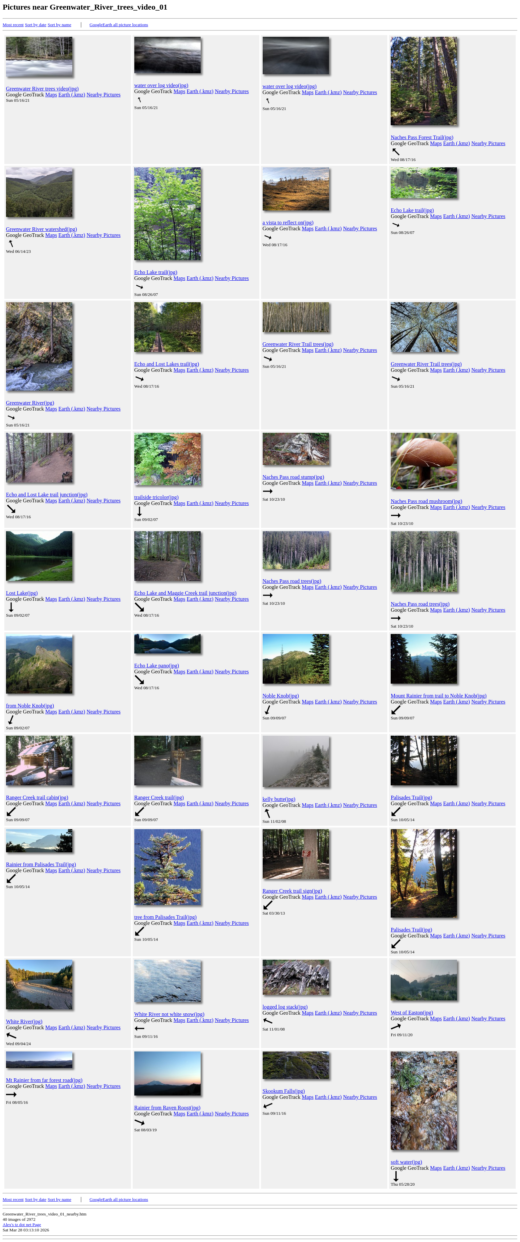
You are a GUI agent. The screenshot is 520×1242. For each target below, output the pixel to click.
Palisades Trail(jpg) (411, 797)
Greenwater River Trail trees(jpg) (298, 344)
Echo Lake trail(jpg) (155, 272)
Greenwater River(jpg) (30, 403)
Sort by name (59, 24)
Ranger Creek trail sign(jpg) (292, 891)
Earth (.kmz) (71, 94)
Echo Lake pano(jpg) (156, 665)
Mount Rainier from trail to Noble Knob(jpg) (439, 696)
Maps (51, 94)
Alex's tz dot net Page (22, 1224)
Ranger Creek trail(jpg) (159, 797)
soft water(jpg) (406, 1162)
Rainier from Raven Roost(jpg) (167, 1107)
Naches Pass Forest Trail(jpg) (422, 137)
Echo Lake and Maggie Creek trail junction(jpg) (185, 593)
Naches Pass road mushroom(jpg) (426, 501)
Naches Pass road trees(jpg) (292, 581)
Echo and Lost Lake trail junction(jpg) (47, 494)
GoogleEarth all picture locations (119, 24)
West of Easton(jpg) (412, 1012)
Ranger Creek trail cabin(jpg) (37, 797)
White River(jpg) (24, 1021)
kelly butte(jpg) (279, 799)
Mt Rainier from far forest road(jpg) (44, 1080)
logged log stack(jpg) (285, 1007)
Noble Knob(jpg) (281, 696)
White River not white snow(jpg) (169, 1014)
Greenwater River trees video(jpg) (42, 88)
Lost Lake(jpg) (22, 593)
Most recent (13, 24)
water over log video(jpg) (161, 85)
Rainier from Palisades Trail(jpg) (41, 864)
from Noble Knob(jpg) (30, 705)
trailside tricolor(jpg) (156, 497)
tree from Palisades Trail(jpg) (165, 917)
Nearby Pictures (104, 94)
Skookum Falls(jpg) (284, 1091)
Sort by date (35, 24)
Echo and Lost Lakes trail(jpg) (166, 364)
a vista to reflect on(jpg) (288, 222)
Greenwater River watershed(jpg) (41, 229)
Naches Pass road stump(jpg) (293, 477)
